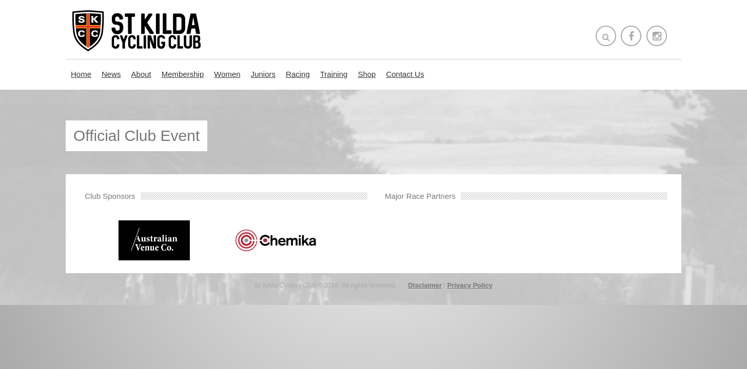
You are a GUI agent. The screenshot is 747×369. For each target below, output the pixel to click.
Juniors (263, 74)
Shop (367, 74)
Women (227, 74)
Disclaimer (425, 285)
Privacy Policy (470, 285)
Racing (298, 74)
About (141, 74)
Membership (183, 74)
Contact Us (405, 74)
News (111, 74)
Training (334, 74)
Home (81, 74)
